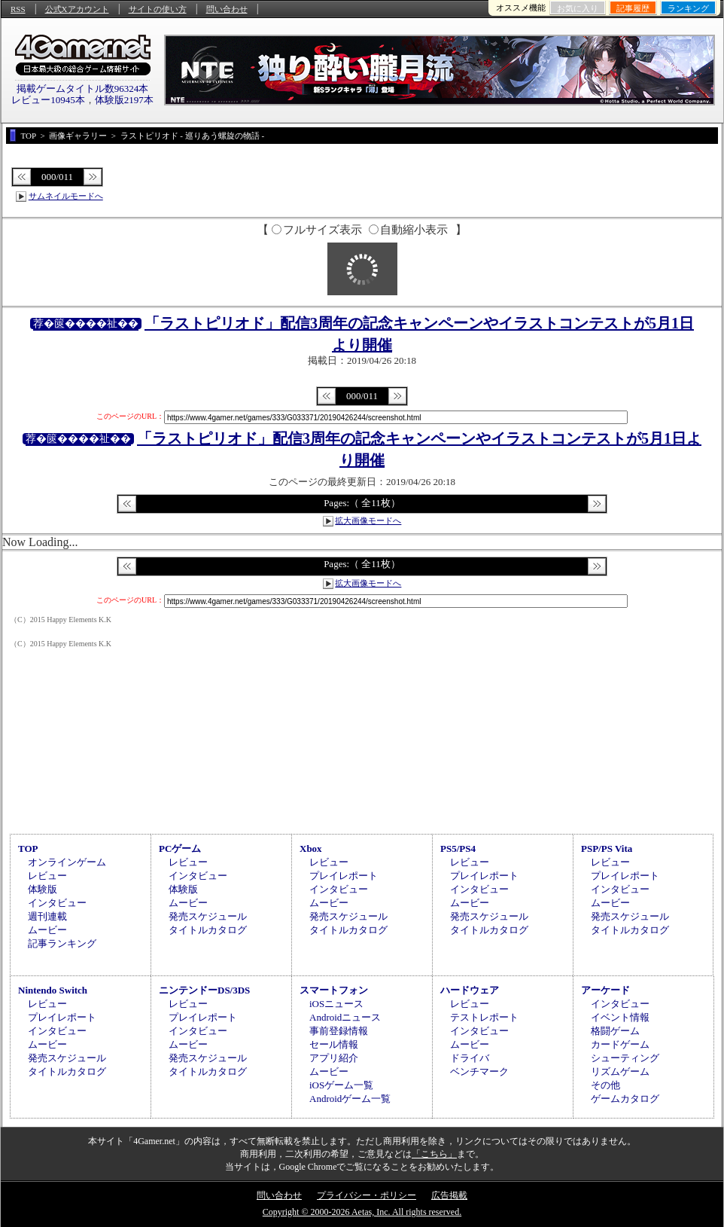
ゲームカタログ (625, 1098)
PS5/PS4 (458, 848)
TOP (28, 848)
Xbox (311, 848)
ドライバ (469, 1058)
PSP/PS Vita (606, 848)
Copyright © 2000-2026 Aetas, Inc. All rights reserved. (362, 1212)
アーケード (605, 990)
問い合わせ (227, 9)
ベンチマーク (479, 1071)
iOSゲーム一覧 (341, 1085)
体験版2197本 (124, 99)
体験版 (42, 889)
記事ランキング (62, 943)
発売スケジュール (208, 916)
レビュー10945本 (48, 99)
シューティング (625, 1058)
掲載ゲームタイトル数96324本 (83, 88)
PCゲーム (180, 848)
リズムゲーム (620, 1071)
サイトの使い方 (158, 9)
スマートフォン (334, 990)
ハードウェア (469, 990)
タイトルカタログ (208, 930)
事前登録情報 (338, 1030)
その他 (605, 1085)
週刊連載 (47, 916)
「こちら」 (434, 1154)
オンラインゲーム (67, 862)
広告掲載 (449, 1195)
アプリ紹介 (333, 1058)
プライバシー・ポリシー (366, 1195)
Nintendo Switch (52, 990)
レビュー (47, 875)
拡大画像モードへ (368, 520)
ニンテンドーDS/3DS (204, 990)
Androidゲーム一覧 (350, 1098)
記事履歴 (632, 8)
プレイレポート (343, 875)
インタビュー (57, 902)
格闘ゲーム (615, 1030)
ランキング (688, 8)
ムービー (47, 930)
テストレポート (484, 1017)
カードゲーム (620, 1044)
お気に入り (577, 8)
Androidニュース (345, 1017)
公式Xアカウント (77, 9)
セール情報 (333, 1044)
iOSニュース (336, 1003)
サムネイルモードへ (66, 195)
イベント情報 (620, 1017)
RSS (18, 9)
